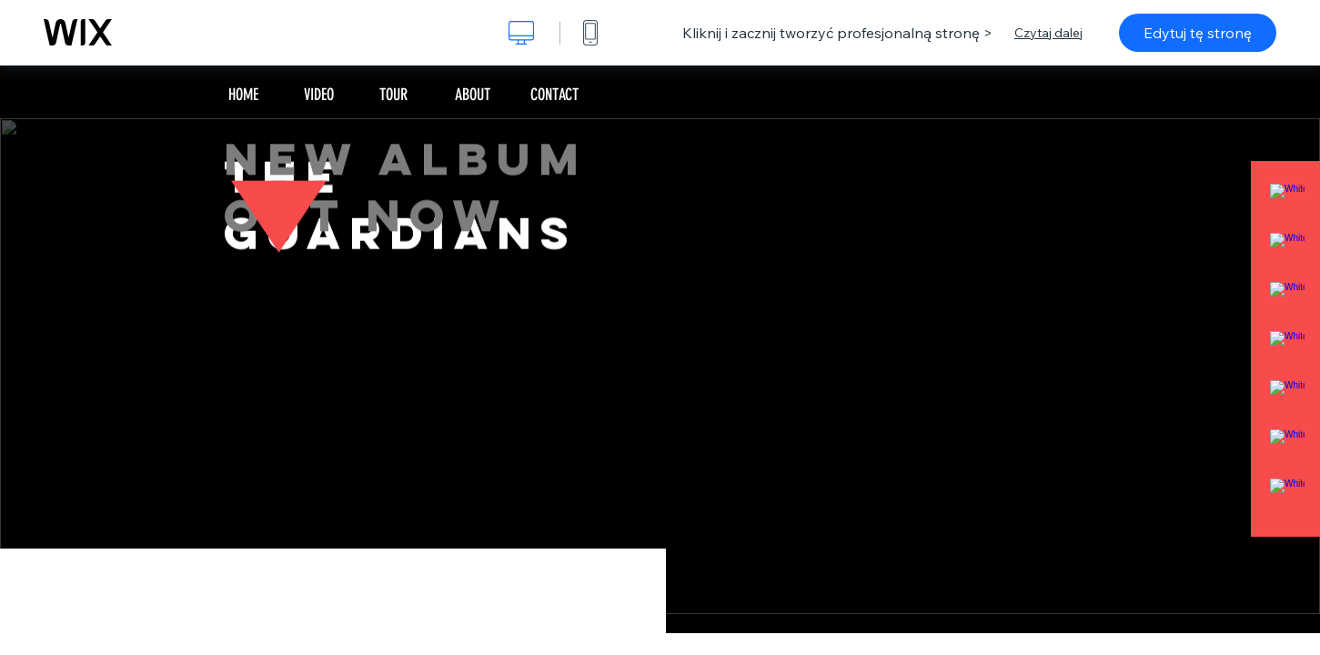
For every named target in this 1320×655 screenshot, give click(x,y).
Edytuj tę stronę (1198, 33)
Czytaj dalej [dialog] (1048, 33)
